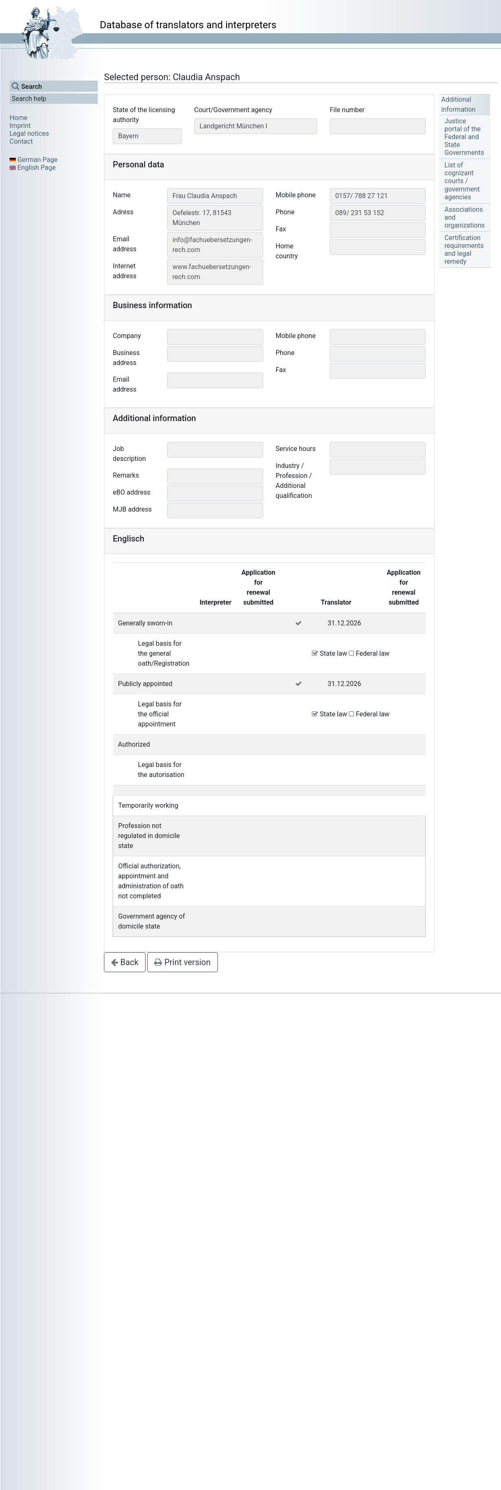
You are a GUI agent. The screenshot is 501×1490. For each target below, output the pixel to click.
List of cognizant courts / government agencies (462, 181)
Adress (123, 212)
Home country (287, 251)
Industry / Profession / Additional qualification (294, 481)
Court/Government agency (233, 110)
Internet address (124, 271)
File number (347, 110)
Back (124, 962)
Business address (126, 358)
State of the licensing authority (144, 115)
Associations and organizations (464, 217)
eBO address (131, 492)
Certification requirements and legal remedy (464, 250)
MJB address (132, 509)
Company (127, 336)
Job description (129, 454)
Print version (182, 962)
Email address (124, 244)
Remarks (126, 475)
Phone (285, 212)
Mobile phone (296, 195)
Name (122, 195)
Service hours (296, 449)
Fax (281, 229)
